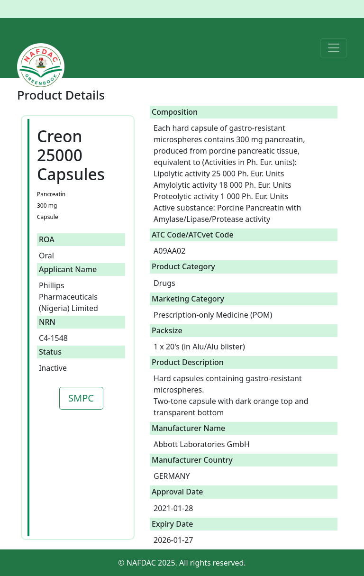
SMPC (81, 398)
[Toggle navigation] (333, 47)
